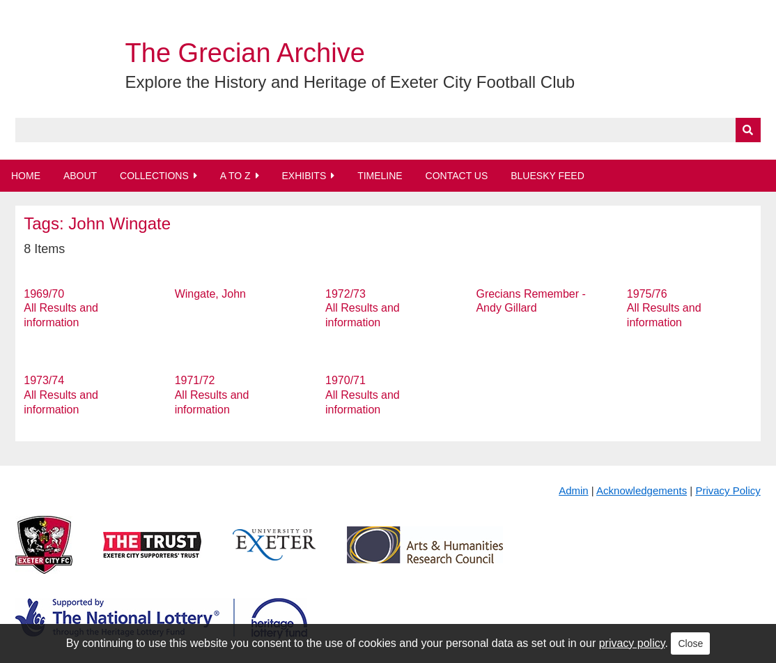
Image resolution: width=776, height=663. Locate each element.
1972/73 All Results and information (362, 308)
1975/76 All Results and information (664, 308)
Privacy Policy (727, 490)
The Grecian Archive (245, 53)
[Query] (387, 130)
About (80, 175)
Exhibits (303, 175)
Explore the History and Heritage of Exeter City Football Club (350, 82)
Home (25, 175)
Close (690, 643)
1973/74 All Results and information (61, 395)
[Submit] (748, 130)
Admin (574, 490)
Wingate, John (210, 294)
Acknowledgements (641, 490)
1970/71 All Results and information (362, 395)
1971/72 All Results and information (212, 395)
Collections (154, 175)
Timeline (380, 175)
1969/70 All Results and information (61, 308)
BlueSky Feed (547, 175)
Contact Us (457, 175)
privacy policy (632, 643)
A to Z (235, 175)
